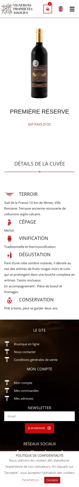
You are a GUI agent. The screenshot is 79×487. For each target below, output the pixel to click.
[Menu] (72, 9)
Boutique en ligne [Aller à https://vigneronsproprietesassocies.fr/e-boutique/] (26, 344)
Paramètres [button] (30, 480)
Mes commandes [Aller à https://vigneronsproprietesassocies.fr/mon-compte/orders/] (26, 390)
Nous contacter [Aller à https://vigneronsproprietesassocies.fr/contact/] (25, 352)
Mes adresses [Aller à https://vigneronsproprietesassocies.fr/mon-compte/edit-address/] (23, 398)
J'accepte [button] (52, 480)
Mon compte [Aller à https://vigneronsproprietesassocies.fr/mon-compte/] (23, 383)
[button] (39, 428)
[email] (39, 416)
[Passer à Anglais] (61, 9)
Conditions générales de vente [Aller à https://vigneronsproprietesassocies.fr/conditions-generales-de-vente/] (36, 360)
